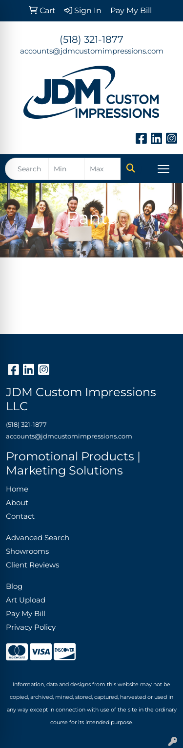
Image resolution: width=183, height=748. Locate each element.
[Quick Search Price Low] (66, 169)
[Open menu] (163, 169)
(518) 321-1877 (91, 39)
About (17, 502)
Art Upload (25, 600)
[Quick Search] (27, 169)
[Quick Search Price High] (102, 169)
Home (17, 489)
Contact (20, 516)
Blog (14, 586)
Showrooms (27, 551)
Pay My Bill (25, 613)
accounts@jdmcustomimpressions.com (91, 51)
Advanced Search (37, 537)
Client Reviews (32, 565)
